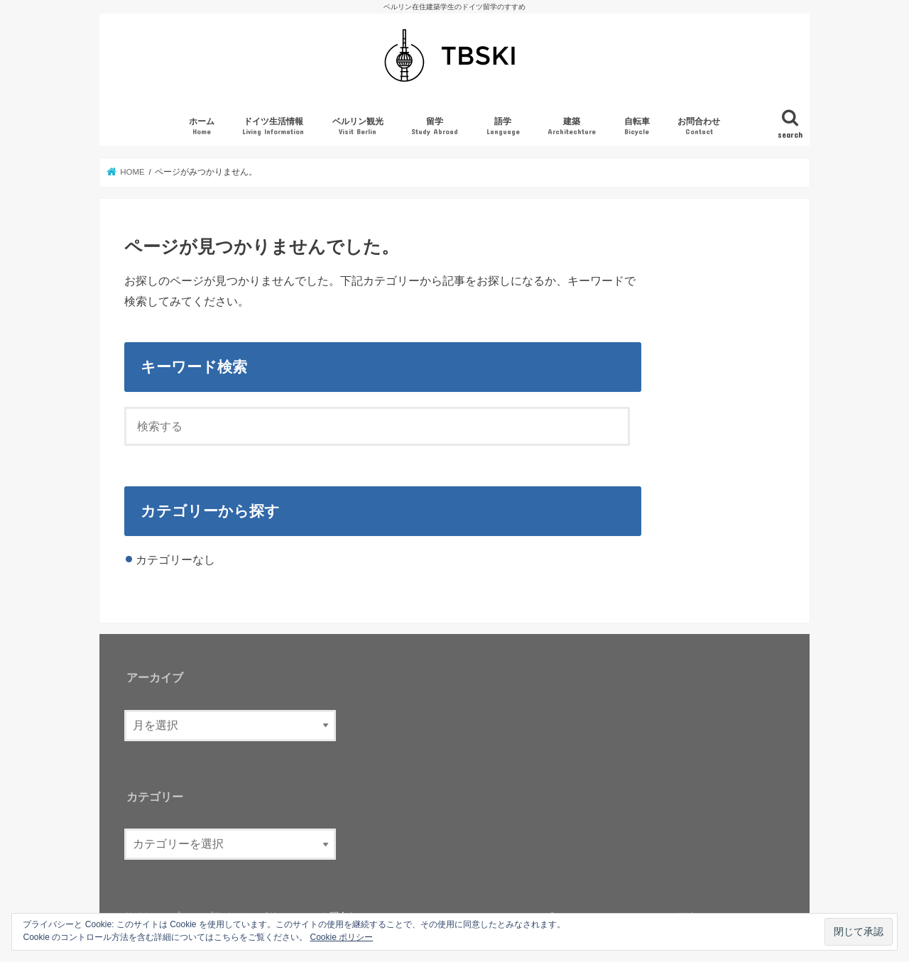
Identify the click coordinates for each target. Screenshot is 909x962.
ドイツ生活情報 (273, 126)
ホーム (201, 126)
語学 (503, 126)
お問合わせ (698, 126)
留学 (434, 126)
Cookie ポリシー (342, 937)
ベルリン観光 (357, 126)
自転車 (637, 126)
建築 (572, 126)
